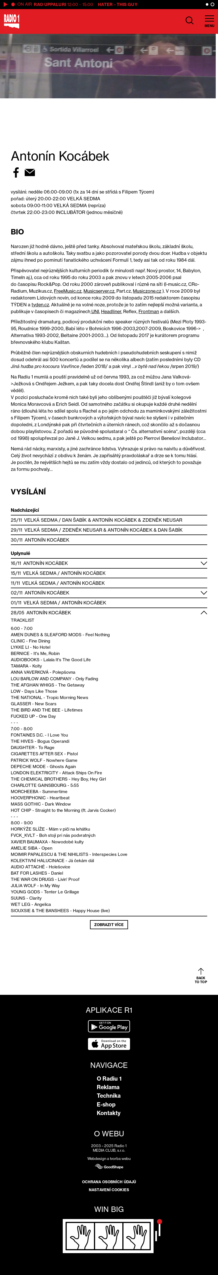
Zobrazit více (109, 924)
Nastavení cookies (109, 1189)
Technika (109, 1095)
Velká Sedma (41, 520)
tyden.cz (40, 304)
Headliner (111, 311)
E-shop (106, 1104)
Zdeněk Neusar (162, 520)
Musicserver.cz (98, 291)
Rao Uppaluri (50, 4)
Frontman (149, 311)
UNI (94, 311)
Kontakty (109, 1113)
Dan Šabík (74, 520)
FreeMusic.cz (67, 291)
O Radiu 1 (109, 1078)
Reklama (108, 1087)
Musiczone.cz (147, 291)
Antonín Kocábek (114, 520)
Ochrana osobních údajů (109, 1182)
